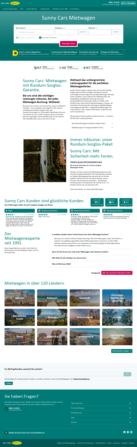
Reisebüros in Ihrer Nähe (60, 9)
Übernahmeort (21, 28)
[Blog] (131, 432)
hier (89, 246)
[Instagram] (128, 432)
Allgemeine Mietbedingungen (66, 443)
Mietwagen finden (68, 43)
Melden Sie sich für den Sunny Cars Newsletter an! (27, 433)
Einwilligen (9, 383)
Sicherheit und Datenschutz (85, 443)
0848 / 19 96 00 (14, 408)
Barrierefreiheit (100, 443)
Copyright (124, 443)
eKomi (50, 205)
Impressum (116, 443)
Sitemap (131, 443)
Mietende (92, 28)
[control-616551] (66, 32)
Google (41, 205)
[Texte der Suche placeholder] (64, 374)
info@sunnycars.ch (48, 404)
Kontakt (117, 4)
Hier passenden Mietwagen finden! (116, 273)
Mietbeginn (60, 28)
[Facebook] (124, 432)
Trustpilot (33, 205)
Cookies (109, 443)
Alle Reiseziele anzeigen (121, 351)
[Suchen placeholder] (127, 374)
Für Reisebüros (74, 9)
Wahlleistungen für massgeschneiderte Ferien (92, 128)
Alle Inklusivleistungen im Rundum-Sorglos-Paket (92, 123)
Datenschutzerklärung (82, 379)
